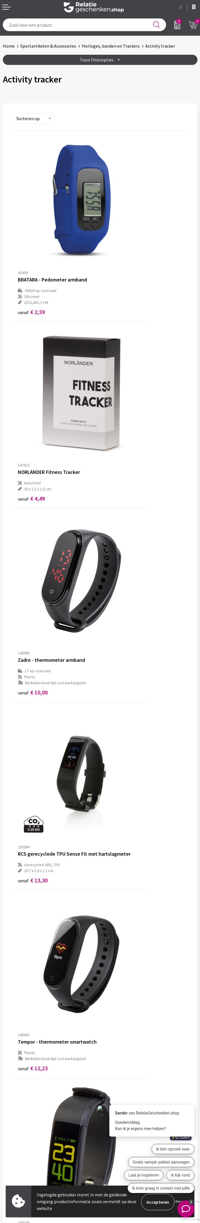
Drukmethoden (117, 1070)
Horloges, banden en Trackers (111, 46)
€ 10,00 (33, 403)
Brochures (13, 1148)
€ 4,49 (119, 254)
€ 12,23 (33, 540)
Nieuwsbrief (114, 1052)
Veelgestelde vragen (122, 1061)
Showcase (12, 1139)
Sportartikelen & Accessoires (48, 46)
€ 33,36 (121, 677)
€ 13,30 (121, 397)
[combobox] (84, 24)
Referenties (14, 1157)
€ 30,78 (33, 677)
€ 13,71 (121, 540)
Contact (11, 1130)
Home (9, 46)
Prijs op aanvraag (38, 799)
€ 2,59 (31, 260)
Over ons (111, 1043)
